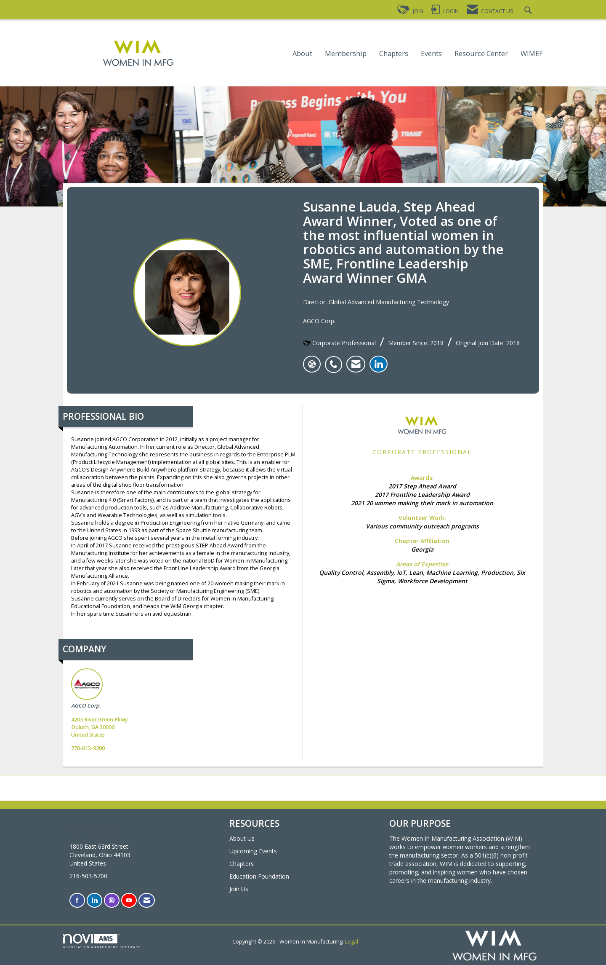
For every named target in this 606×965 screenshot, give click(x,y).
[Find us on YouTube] (129, 900)
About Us (242, 838)
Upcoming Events (253, 851)
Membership (346, 53)
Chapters (393, 53)
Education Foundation (259, 876)
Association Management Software (102, 941)
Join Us (238, 889)
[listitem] (335, 360)
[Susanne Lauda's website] (312, 364)
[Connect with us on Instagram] (112, 900)
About (302, 53)
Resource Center (481, 53)
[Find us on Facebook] (77, 900)
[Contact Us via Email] (146, 900)
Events (431, 53)
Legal (351, 941)
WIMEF (532, 53)
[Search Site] (529, 11)
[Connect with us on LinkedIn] (94, 900)
